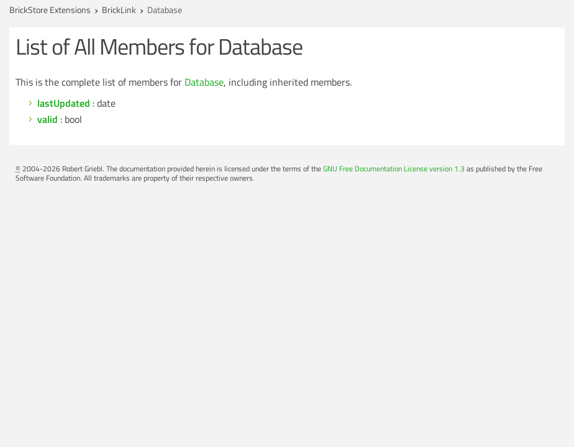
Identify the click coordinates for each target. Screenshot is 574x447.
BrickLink (119, 10)
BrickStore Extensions (50, 10)
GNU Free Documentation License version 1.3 (394, 168)
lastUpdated (63, 103)
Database (204, 81)
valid (47, 119)
